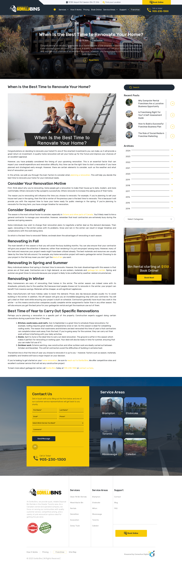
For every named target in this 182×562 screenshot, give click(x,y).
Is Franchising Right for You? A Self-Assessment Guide (150, 115)
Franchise (135, 10)
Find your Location (113, 2)
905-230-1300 (160, 11)
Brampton (96, 497)
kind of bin (57, 257)
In (97, 40)
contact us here (86, 368)
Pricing (86, 10)
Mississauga (97, 514)
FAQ (115, 508)
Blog (116, 503)
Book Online (158, 2)
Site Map (72, 552)
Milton (94, 508)
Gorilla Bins (51, 368)
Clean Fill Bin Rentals (78, 497)
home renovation (49, 360)
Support (124, 10)
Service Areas (110, 10)
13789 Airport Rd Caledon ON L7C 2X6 (83, 2)
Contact (117, 497)
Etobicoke (96, 503)
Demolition (74, 514)
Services (64, 10)
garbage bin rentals (96, 270)
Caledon (95, 526)
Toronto (95, 520)
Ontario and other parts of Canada (78, 214)
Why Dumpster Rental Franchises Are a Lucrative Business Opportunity (151, 103)
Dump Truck (75, 526)
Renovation (98, 40)
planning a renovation (80, 175)
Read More (94, 60)
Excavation (74, 520)
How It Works (76, 10)
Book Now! (149, 278)
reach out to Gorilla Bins (77, 360)
